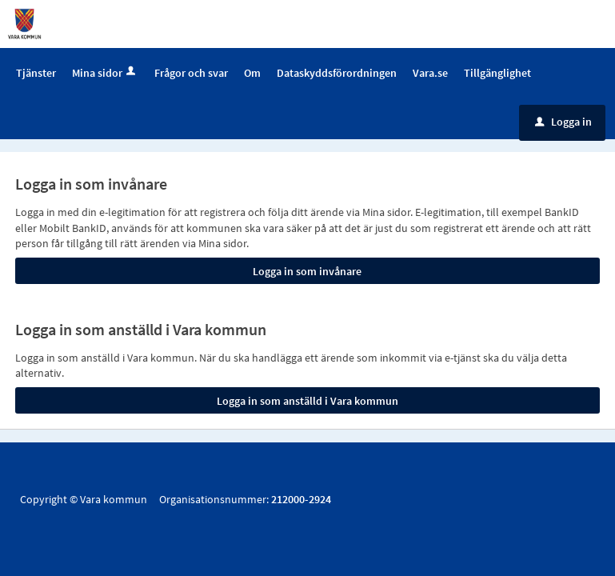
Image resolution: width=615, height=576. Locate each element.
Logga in (563, 121)
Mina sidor (105, 73)
